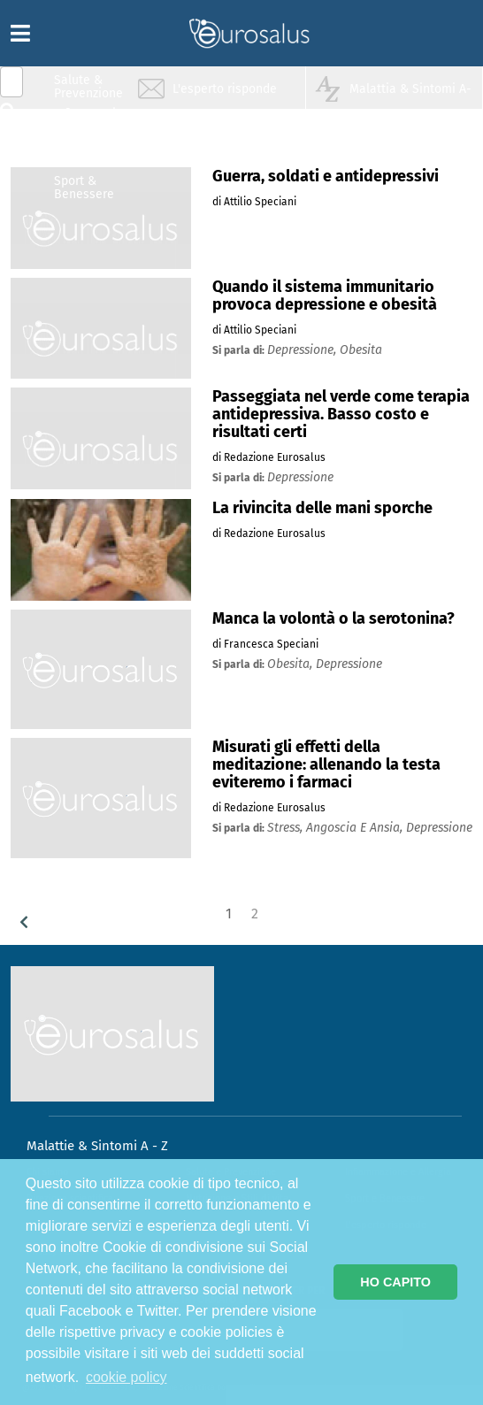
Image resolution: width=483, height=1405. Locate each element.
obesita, (291, 664)
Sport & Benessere (84, 187)
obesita (361, 349)
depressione (300, 477)
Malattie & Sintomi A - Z (97, 1146)
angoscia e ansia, (356, 827)
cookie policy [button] (126, 1377)
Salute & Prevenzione (88, 86)
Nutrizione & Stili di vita (89, 153)
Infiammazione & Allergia (94, 120)
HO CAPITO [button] (395, 1282)
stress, (286, 827)
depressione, (303, 349)
